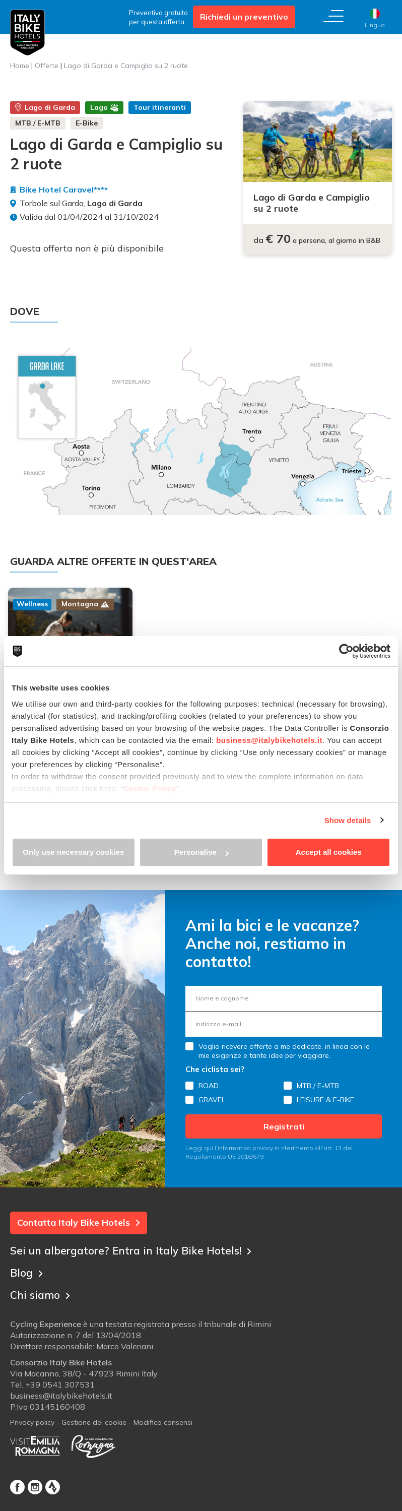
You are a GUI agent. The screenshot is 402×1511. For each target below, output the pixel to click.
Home (19, 65)
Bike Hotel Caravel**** (64, 189)
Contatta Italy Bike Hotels (78, 1214)
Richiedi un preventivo (244, 17)
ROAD (208, 1077)
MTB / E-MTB (318, 1077)
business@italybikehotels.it (269, 740)
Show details (347, 820)
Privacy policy (32, 1414)
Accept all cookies (329, 852)
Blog (27, 1262)
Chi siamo (41, 1285)
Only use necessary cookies (73, 852)
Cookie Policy (149, 788)
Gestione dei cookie (93, 1414)
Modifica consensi (162, 1414)
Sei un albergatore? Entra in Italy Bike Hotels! (136, 1241)
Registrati (283, 1118)
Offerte (46, 65)
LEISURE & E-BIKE (325, 1091)
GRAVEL (211, 1091)
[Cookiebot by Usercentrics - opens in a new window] (346, 651)
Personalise (201, 852)
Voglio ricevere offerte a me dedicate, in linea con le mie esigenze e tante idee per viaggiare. (284, 1042)
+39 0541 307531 (60, 1377)
